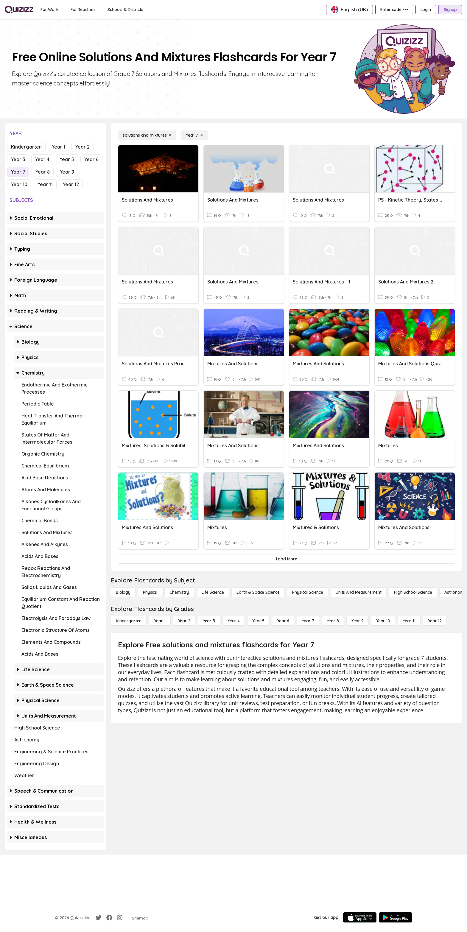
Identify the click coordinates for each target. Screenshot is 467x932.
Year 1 (58, 147)
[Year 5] (258, 621)
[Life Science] (213, 592)
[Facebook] (109, 917)
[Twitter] (99, 917)
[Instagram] (119, 917)
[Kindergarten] (129, 621)
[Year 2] (184, 621)
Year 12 (71, 184)
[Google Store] (395, 917)
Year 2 (82, 147)
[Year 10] (383, 621)
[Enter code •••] (394, 9)
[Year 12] (435, 621)
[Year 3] (209, 621)
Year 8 (42, 172)
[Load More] (286, 559)
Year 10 (19, 184)
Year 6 (91, 159)
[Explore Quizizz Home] (19, 9)
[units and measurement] (359, 592)
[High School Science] (413, 592)
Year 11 (45, 184)
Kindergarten (26, 147)
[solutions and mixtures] (147, 135)
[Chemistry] (179, 592)
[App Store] (359, 917)
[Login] (425, 9)
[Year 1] (159, 621)
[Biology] (123, 592)
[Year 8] (333, 621)
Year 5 (67, 159)
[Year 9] (357, 621)
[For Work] (49, 9)
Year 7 (18, 172)
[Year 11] (409, 621)
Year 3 (18, 159)
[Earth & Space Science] (258, 592)
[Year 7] (194, 135)
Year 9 (67, 172)
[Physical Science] (307, 592)
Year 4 (42, 159)
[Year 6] (283, 621)
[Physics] (150, 592)
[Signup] (450, 9)
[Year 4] (233, 621)
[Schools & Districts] (125, 9)
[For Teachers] (83, 9)
